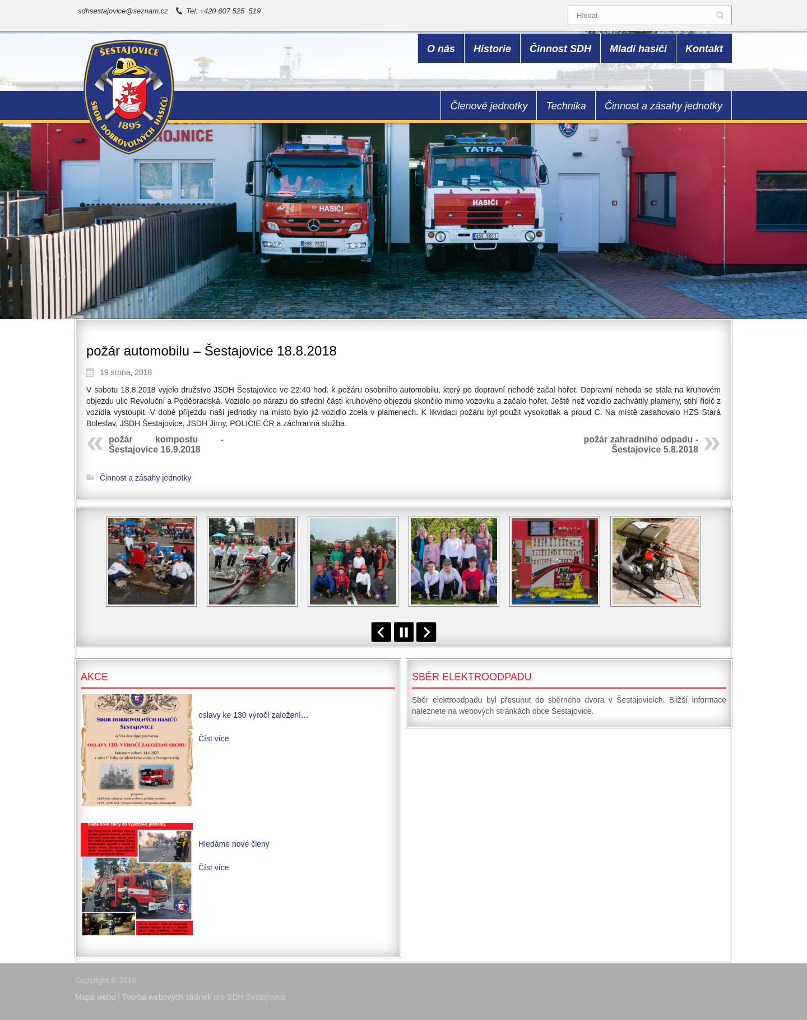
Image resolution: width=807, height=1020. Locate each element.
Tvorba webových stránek (167, 997)
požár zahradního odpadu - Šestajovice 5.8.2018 (641, 444)
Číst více (213, 738)
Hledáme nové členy (234, 843)
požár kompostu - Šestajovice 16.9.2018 (166, 444)
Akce (94, 676)
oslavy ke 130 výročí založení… (253, 714)
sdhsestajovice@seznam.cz (123, 11)
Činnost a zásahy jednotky (145, 477)
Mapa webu (95, 997)
